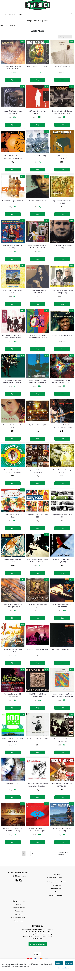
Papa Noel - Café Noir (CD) (37, 425)
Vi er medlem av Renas (18, 917)
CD (5, 25)
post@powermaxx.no (56, 895)
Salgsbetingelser (19, 908)
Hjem (1, 25)
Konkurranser (18, 921)
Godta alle (69, 963)
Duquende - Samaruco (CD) (37, 201)
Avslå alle (58, 963)
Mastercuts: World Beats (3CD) (37, 649)
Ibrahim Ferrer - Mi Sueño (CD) (62, 335)
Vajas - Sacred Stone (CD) (37, 156)
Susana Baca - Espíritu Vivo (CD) (12, 201)
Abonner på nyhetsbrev (37, 944)
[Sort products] (65, 36)
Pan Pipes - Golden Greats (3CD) (37, 739)
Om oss (18, 904)
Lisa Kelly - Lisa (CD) (13, 784)
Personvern (19, 911)
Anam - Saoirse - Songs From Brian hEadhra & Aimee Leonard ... (62, 696)
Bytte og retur (19, 914)
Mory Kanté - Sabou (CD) (62, 66)
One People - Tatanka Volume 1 (62, 649)
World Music (12, 25)
